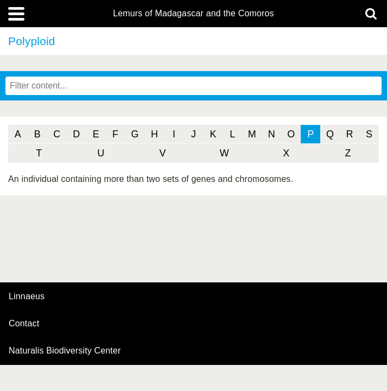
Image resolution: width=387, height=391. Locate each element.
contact (24, 323)
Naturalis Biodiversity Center (65, 350)
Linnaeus (27, 296)
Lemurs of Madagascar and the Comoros (193, 13)
